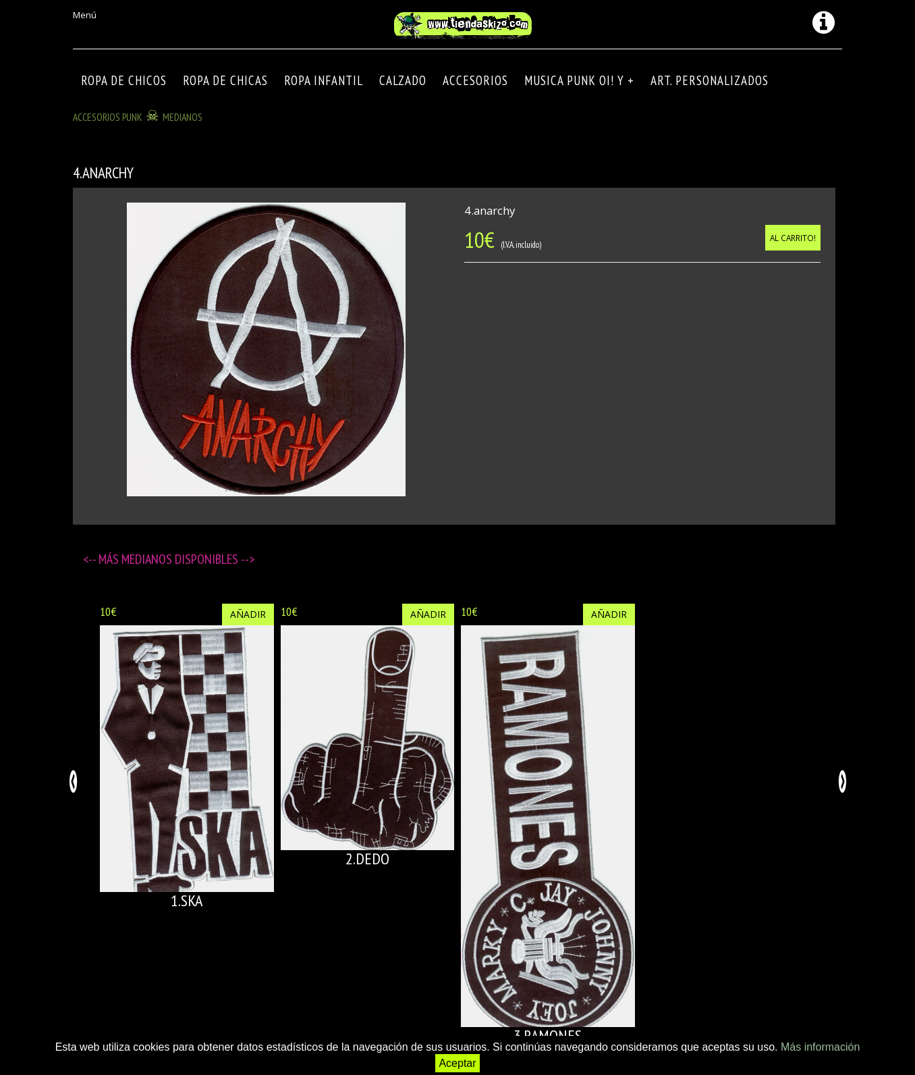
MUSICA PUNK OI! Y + (579, 80)
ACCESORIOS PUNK (107, 117)
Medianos (182, 117)
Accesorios (475, 80)
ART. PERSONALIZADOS (709, 80)
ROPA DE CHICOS (124, 80)
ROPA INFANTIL (323, 80)
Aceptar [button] (457, 1063)
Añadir (248, 614)
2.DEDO (367, 858)
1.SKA (186, 900)
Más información (820, 1047)
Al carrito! (793, 237)
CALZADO (402, 80)
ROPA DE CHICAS (225, 80)
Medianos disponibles (181, 559)
